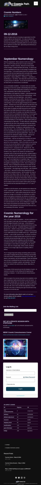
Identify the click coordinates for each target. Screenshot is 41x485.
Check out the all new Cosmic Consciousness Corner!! (16, 334)
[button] (36, 3)
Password (8, 377)
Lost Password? (21, 395)
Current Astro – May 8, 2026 (13, 457)
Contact (7, 444)
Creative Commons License (12, 447)
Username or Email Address (13, 370)
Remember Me (10, 384)
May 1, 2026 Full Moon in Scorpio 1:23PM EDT (18, 468)
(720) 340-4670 (11, 298)
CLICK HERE (11, 325)
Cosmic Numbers (8, 16)
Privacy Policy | (14, 483)
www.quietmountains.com (29, 296)
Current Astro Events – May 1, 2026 (15, 463)
